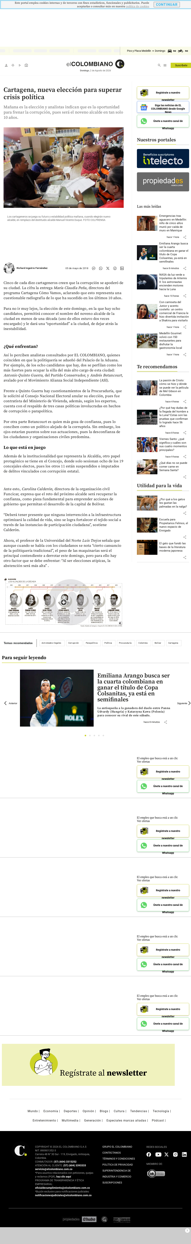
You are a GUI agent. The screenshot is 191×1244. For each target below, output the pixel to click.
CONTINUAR (167, 4)
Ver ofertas (143, 761)
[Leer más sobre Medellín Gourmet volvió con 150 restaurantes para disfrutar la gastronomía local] (174, 341)
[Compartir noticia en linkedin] (122, 268)
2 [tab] (91, 736)
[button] (185, 237)
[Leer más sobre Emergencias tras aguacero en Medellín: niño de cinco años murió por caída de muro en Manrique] (174, 223)
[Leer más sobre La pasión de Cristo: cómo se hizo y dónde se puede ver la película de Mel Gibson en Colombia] (174, 388)
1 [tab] (86, 736)
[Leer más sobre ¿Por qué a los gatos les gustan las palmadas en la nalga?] (174, 503)
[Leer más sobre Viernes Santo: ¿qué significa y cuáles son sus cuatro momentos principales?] (174, 444)
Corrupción (73, 643)
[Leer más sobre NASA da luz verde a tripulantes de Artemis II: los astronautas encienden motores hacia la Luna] (174, 282)
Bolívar (158, 643)
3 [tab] (95, 736)
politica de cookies (137, 6)
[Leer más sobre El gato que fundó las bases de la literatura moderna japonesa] (174, 547)
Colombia (143, 643)
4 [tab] (100, 736)
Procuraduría (125, 643)
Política (108, 643)
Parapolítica (92, 643)
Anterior (10, 703)
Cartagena (173, 643)
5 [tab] (104, 736)
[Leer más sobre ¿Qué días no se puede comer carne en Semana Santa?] (174, 466)
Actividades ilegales (51, 643)
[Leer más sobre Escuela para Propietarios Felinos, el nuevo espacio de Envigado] (174, 525)
